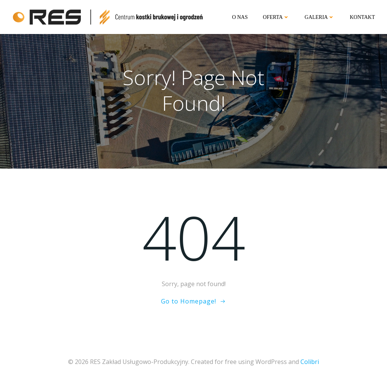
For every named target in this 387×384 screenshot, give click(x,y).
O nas (240, 17)
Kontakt (362, 17)
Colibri (309, 362)
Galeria (319, 17)
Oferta (276, 17)
